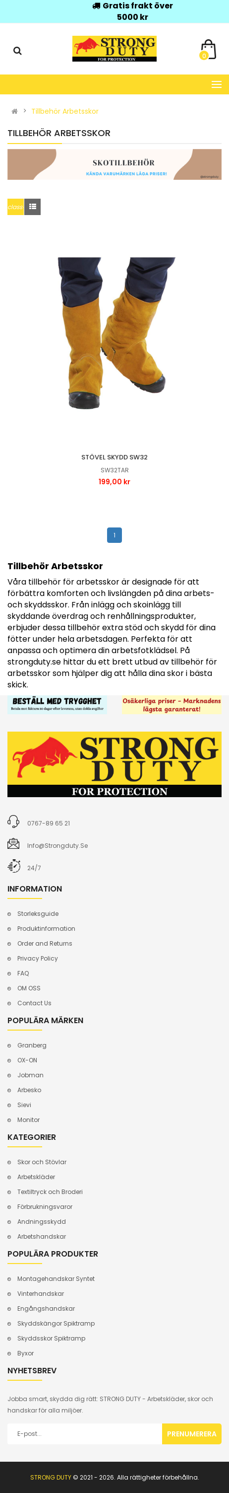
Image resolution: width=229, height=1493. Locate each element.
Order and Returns (44, 943)
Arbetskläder (36, 1177)
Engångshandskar (46, 1308)
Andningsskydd (41, 1221)
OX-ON (27, 1060)
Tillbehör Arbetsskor (65, 111)
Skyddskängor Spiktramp (56, 1323)
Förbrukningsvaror (44, 1206)
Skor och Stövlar (41, 1162)
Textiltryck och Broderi (50, 1192)
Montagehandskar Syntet (56, 1278)
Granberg (32, 1045)
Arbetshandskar (41, 1236)
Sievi (24, 1105)
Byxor (25, 1353)
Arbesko (29, 1090)
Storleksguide (37, 913)
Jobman (30, 1075)
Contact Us (34, 1003)
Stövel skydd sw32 (114, 457)
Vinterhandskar (40, 1293)
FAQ (23, 973)
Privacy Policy (37, 958)
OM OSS (29, 988)
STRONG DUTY (50, 1477)
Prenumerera (192, 1434)
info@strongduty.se (57, 845)
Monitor (28, 1120)
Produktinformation (46, 928)
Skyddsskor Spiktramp (51, 1338)
